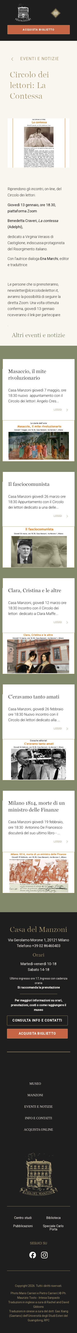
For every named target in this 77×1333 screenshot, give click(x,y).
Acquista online (38, 1130)
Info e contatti (38, 1118)
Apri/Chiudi (56, 17)
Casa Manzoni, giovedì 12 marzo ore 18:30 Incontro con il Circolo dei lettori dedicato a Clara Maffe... (37, 609)
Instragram (44, 1257)
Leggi (58, 410)
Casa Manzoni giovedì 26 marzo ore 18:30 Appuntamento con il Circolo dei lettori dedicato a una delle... (37, 503)
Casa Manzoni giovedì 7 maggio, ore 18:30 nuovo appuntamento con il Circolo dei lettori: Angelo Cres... (37, 396)
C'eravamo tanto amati (34, 698)
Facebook (32, 1257)
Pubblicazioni (23, 1226)
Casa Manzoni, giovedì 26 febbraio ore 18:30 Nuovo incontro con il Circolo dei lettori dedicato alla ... (35, 716)
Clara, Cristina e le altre (34, 591)
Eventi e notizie (39, 58)
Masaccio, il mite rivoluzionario (27, 375)
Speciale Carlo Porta (53, 1228)
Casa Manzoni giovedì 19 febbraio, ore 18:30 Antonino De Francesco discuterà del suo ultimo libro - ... (35, 829)
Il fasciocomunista (29, 485)
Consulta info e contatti (37, 1021)
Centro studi (23, 1218)
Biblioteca (53, 1218)
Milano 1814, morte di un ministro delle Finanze (36, 807)
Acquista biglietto (38, 29)
